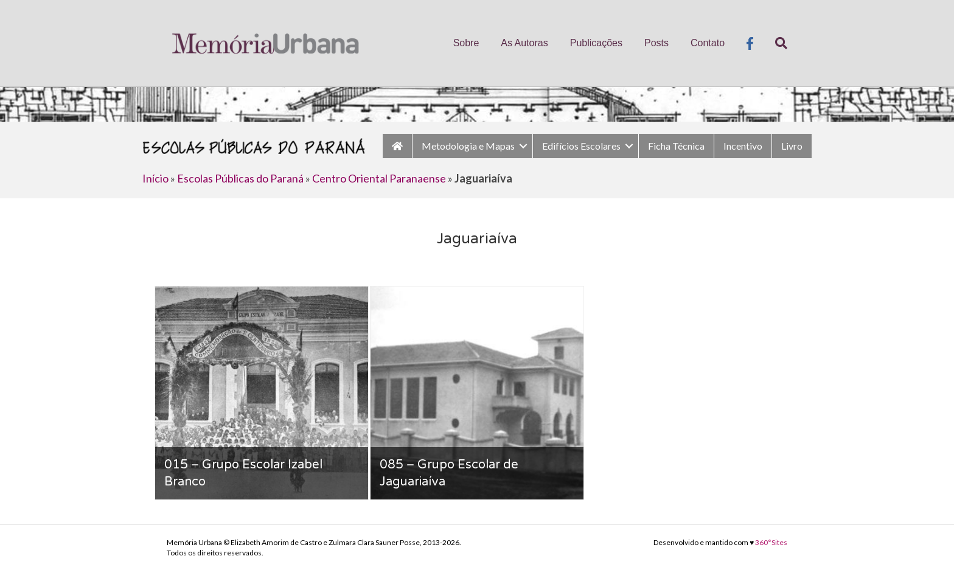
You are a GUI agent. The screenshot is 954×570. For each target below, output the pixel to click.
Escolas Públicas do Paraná (240, 178)
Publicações (596, 43)
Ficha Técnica (676, 145)
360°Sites (771, 542)
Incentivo (742, 145)
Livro (792, 145)
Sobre (466, 43)
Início (155, 178)
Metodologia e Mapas (468, 145)
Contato (708, 43)
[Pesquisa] (775, 43)
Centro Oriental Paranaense (379, 178)
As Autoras (524, 43)
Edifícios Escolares (581, 145)
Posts (656, 43)
